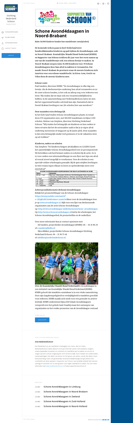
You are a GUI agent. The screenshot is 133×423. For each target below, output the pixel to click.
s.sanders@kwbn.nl (46, 228)
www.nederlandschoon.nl (55, 366)
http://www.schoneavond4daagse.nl (54, 212)
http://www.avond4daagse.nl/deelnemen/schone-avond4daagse (68, 209)
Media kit (11, 55)
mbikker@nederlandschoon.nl (51, 237)
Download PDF (41, 319)
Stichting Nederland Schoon (11, 20)
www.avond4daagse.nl (50, 202)
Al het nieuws (29, 3)
